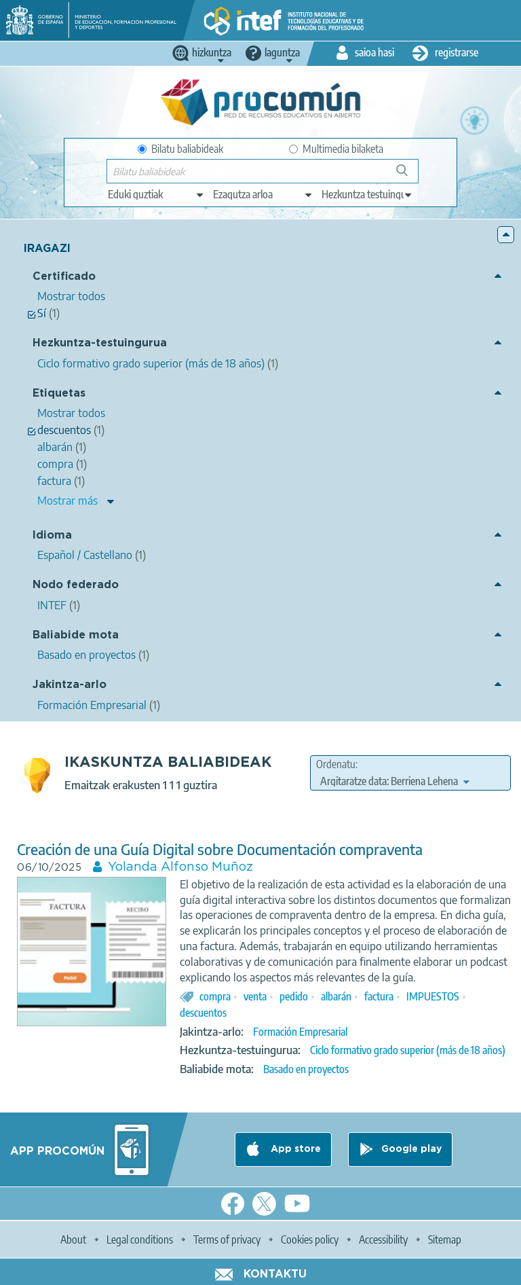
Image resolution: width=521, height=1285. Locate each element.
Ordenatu (335, 764)
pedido (293, 996)
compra (215, 996)
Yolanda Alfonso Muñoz (180, 867)
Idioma (52, 535)
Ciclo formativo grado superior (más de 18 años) (407, 1050)
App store (294, 1149)
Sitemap (444, 1239)
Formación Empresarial (300, 1031)
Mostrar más (67, 500)
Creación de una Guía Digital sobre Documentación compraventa (220, 849)
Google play (411, 1149)
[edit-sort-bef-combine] (394, 781)
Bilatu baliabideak (180, 149)
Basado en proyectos (306, 1069)
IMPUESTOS (432, 996)
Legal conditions (140, 1239)
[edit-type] (156, 194)
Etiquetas (59, 393)
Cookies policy (310, 1239)
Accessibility (383, 1239)
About (73, 1239)
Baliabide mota (76, 635)
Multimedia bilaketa (336, 149)
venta (255, 996)
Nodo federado (76, 585)
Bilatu (408, 175)
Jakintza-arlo (70, 685)
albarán (336, 996)
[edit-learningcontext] (367, 194)
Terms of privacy (226, 1239)
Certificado (64, 277)
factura (378, 996)
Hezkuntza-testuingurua (100, 343)
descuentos (203, 1012)
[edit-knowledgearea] (263, 194)
